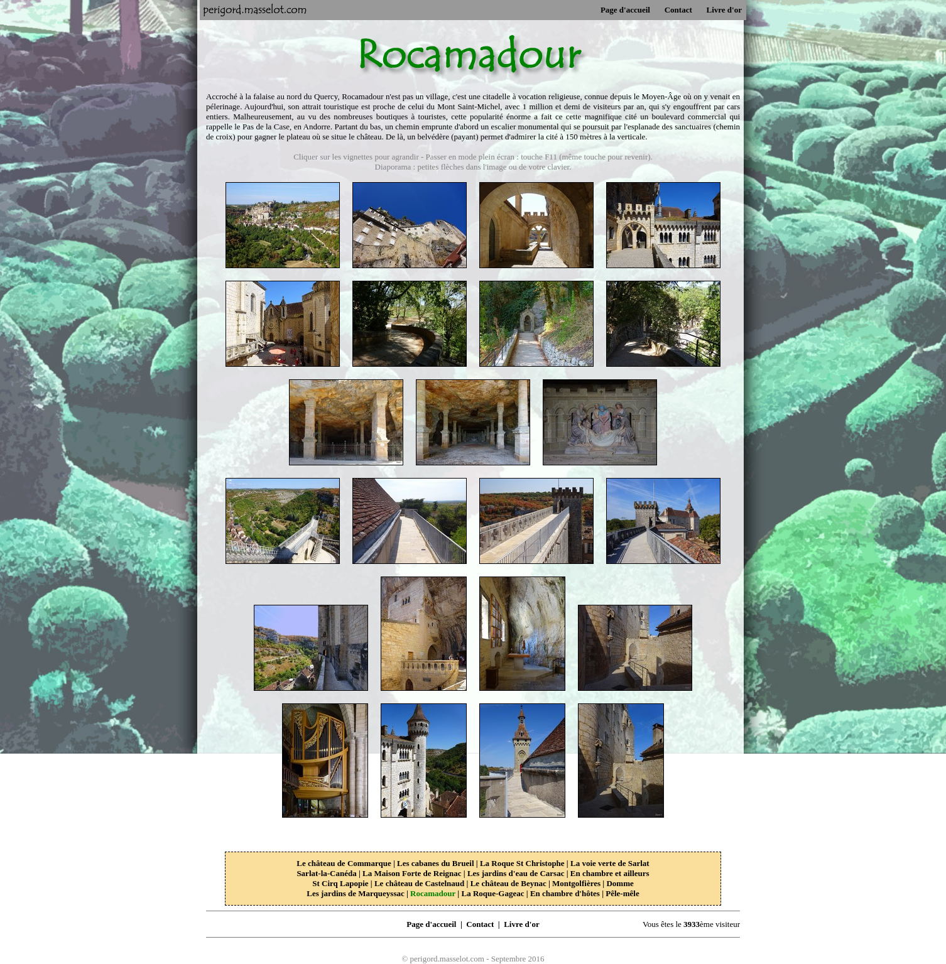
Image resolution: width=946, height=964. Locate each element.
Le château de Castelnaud (419, 883)
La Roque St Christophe (522, 863)
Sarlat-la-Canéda (326, 873)
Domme (619, 883)
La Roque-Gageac (492, 893)
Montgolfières (576, 883)
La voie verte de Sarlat (610, 863)
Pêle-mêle (622, 893)
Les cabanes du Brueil (435, 863)
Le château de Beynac (508, 883)
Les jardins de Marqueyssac (355, 893)
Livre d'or (724, 9)
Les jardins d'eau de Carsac (516, 873)
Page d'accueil (625, 9)
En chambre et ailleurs (610, 873)
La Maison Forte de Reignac (411, 873)
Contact (678, 9)
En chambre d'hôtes (565, 893)
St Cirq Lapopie (340, 883)
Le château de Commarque (343, 863)
